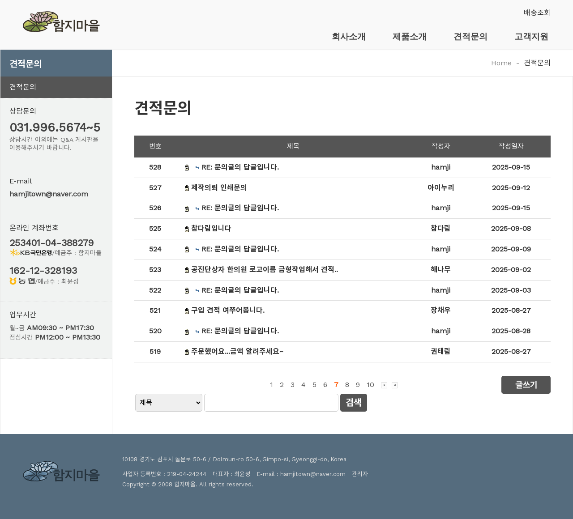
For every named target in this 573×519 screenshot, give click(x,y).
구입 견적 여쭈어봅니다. (228, 310)
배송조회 (537, 13)
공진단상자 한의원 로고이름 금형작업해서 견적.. (264, 269)
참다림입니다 (211, 228)
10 (370, 384)
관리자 (360, 474)
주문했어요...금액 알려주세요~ (237, 351)
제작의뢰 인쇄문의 (219, 187)
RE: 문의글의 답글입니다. (240, 167)
